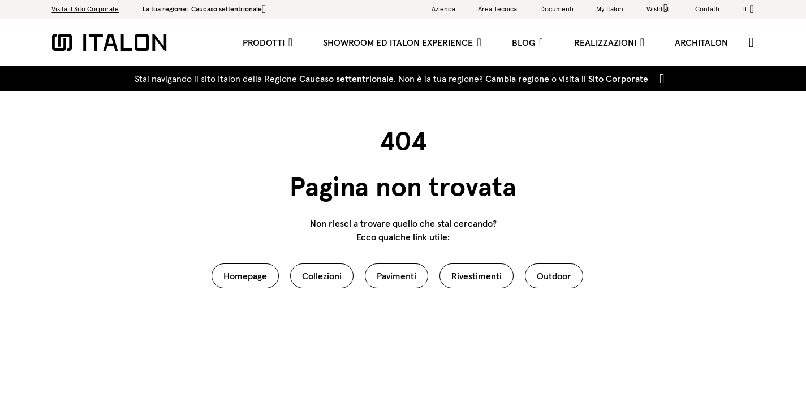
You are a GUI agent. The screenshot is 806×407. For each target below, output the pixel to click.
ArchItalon (701, 42)
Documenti (557, 9)
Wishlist (659, 8)
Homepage (245, 276)
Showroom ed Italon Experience (399, 42)
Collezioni (322, 276)
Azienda (443, 9)
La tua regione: (204, 9)
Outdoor (554, 276)
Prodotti (265, 42)
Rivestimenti (476, 276)
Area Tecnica (497, 9)
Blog (524, 42)
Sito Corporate (618, 78)
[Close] (659, 78)
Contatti (707, 9)
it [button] (745, 9)
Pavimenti (396, 276)
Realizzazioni (606, 42)
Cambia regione (517, 78)
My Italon (609, 9)
